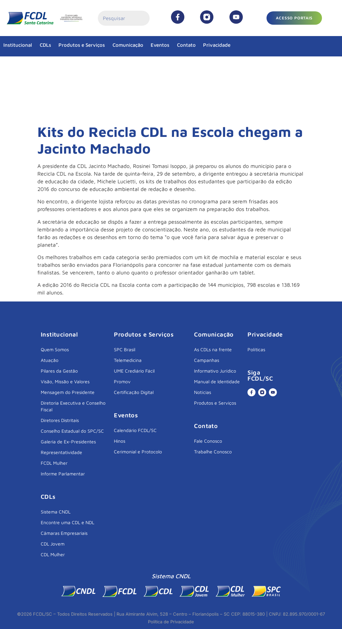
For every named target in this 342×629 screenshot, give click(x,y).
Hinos (119, 441)
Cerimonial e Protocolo (138, 451)
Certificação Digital (134, 392)
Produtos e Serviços (81, 45)
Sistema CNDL (55, 511)
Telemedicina (128, 360)
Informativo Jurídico (215, 371)
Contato (186, 45)
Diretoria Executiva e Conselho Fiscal (73, 406)
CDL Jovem (52, 544)
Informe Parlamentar (63, 473)
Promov (122, 381)
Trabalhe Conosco (213, 451)
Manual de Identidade (217, 381)
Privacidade (216, 45)
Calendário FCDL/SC (135, 430)
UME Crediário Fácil (134, 371)
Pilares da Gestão (59, 371)
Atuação (49, 360)
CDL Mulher (53, 554)
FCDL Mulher (54, 463)
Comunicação (128, 45)
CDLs (45, 45)
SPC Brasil (124, 349)
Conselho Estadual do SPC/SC (72, 431)
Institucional (17, 45)
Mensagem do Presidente (68, 392)
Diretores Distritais (60, 420)
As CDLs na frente (213, 349)
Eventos (160, 45)
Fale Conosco (208, 441)
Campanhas (206, 360)
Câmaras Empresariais (64, 533)
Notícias (202, 392)
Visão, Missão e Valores (65, 381)
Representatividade (61, 452)
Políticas (256, 349)
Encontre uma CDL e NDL (67, 522)
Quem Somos (55, 349)
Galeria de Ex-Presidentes (68, 441)
